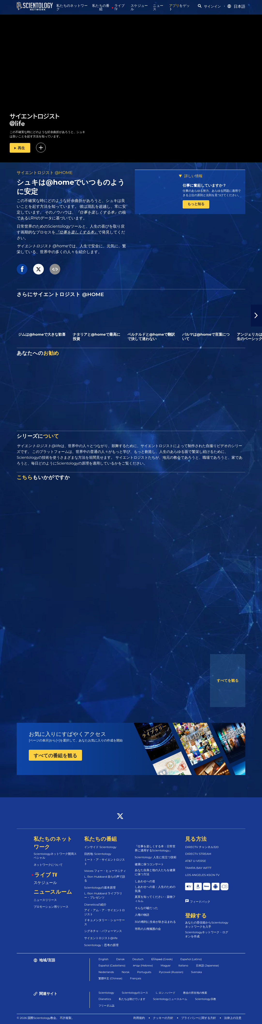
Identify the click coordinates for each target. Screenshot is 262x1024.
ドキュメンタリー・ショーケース (104, 922)
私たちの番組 (101, 7)
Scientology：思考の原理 (101, 945)
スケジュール (139, 7)
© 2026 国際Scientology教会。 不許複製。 (45, 1018)
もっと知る (195, 204)
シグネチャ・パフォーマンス (103, 931)
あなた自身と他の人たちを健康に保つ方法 (155, 872)
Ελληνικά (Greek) (162, 959)
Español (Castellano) (111, 965)
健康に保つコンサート (149, 864)
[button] (256, 315)
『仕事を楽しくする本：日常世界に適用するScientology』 (155, 848)
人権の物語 (142, 914)
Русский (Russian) (171, 972)
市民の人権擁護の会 (148, 929)
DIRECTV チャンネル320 (201, 847)
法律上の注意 (232, 1018)
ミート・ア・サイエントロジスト (104, 862)
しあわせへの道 (145, 881)
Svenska (196, 972)
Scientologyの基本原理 (100, 887)
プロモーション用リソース (51, 906)
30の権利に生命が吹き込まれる (155, 922)
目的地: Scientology (97, 854)
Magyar (166, 965)
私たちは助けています (132, 999)
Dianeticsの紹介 (95, 904)
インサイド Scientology (100, 847)
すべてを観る (228, 680)
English (103, 959)
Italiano (183, 965)
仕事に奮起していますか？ (204, 185)
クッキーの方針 (163, 1018)
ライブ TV (119, 7)
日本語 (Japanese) (207, 965)
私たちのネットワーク (72, 7)
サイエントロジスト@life (101, 938)
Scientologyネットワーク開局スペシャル (55, 856)
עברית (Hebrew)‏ (143, 965)
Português (144, 972)
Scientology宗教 (205, 999)
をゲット (179, 7)
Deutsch (138, 959)
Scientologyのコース (135, 992)
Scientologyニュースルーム (170, 999)
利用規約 (139, 1018)
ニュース (158, 7)
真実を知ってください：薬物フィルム (155, 899)
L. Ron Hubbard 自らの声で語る (104, 878)
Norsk (125, 972)
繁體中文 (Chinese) (110, 978)
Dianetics (104, 999)
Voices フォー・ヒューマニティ (105, 871)
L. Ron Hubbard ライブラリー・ (103, 895)
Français (135, 978)
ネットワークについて (48, 864)
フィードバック (200, 901)
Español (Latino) (191, 959)
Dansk (120, 959)
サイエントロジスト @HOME (45, 172)
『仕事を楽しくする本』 (76, 232)
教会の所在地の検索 (195, 992)
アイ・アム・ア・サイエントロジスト (104, 912)
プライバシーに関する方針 (198, 1018)
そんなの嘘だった (146, 908)
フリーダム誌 (106, 1005)
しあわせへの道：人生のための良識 (155, 889)
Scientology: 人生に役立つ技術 (155, 857)
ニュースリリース (45, 900)
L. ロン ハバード (165, 992)
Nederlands (106, 972)
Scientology (106, 992)
